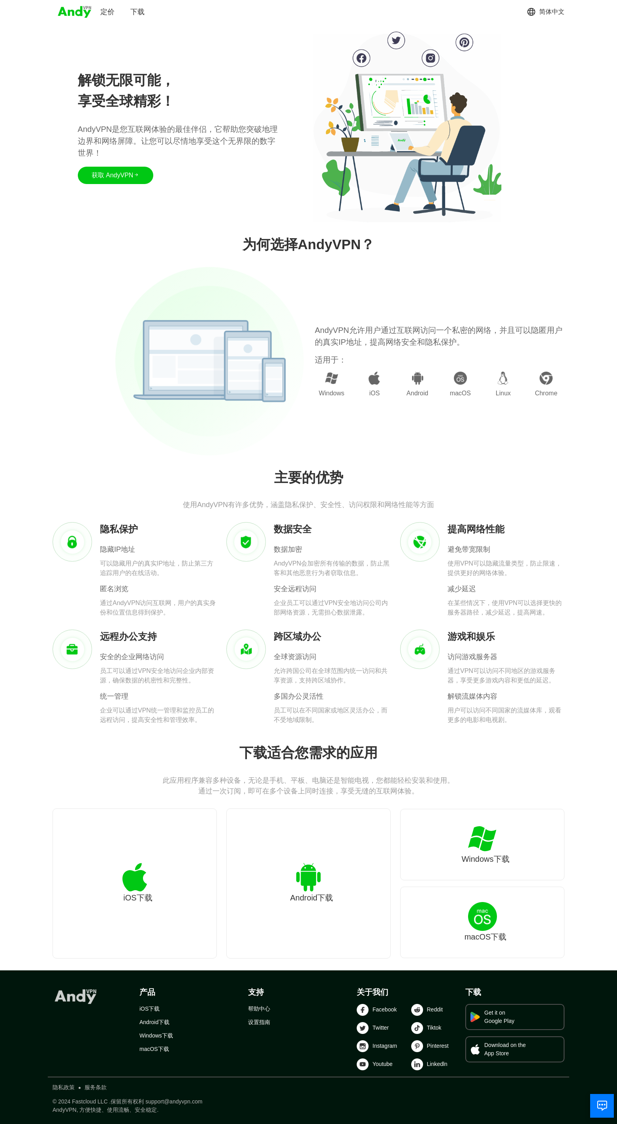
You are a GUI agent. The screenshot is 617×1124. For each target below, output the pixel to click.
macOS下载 (154, 1049)
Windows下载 (156, 1035)
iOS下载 (149, 1009)
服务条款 (96, 1087)
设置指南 (259, 1022)
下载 (137, 12)
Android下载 (154, 1022)
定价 (107, 12)
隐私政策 (64, 1087)
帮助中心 (259, 1009)
